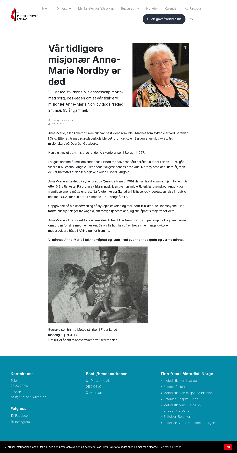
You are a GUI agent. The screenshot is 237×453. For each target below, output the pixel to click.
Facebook (22, 416)
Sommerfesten (174, 387)
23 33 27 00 (19, 386)
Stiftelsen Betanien (177, 417)
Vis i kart (96, 393)
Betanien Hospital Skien (180, 399)
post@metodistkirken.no (28, 397)
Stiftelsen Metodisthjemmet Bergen (189, 423)
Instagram (22, 422)
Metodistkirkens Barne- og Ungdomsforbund (182, 407)
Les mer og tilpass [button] (170, 447)
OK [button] (228, 447)
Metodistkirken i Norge (180, 381)
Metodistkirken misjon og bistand (187, 393)
